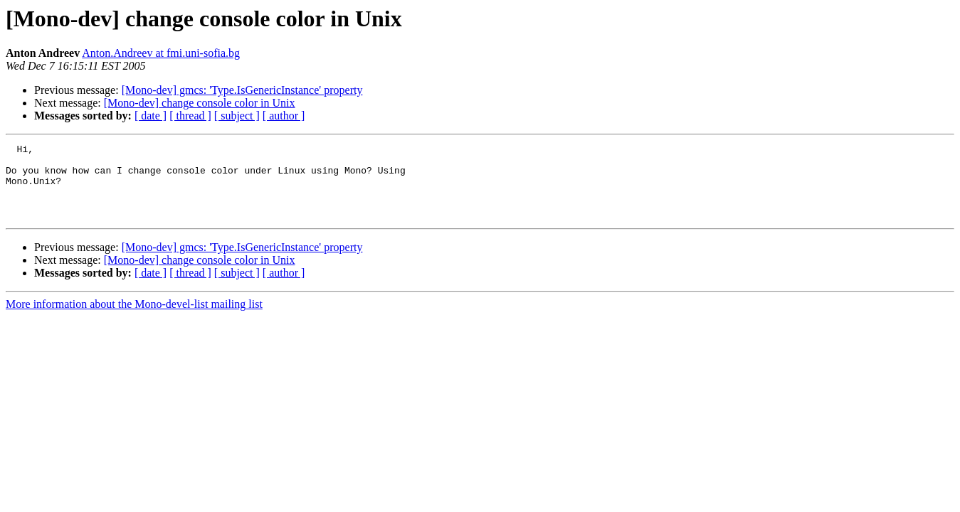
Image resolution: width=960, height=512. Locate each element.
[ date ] (150, 116)
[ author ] (284, 116)
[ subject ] (237, 116)
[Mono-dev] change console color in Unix (199, 103)
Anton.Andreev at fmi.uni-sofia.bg (161, 53)
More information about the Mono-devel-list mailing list (134, 319)
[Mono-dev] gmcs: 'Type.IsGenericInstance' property (242, 90)
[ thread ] (190, 116)
